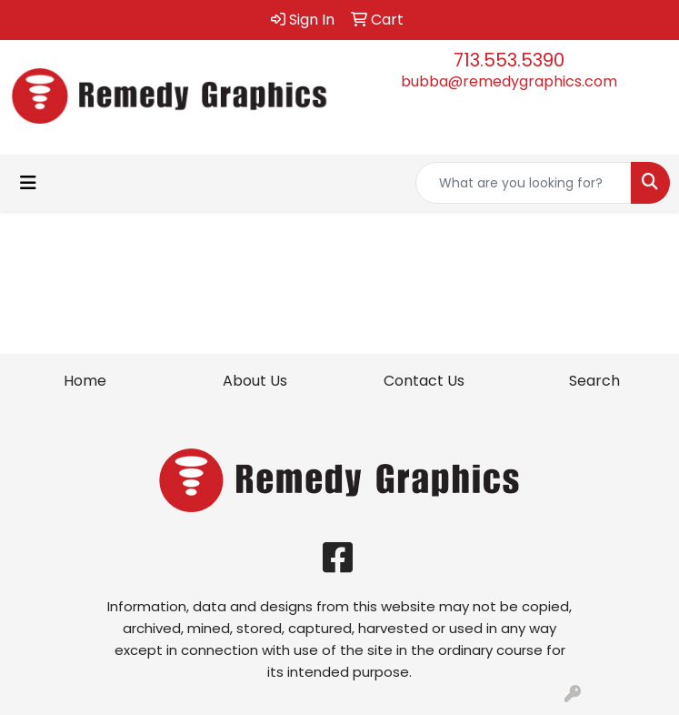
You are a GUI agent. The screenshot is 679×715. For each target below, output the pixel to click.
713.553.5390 (509, 60)
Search (594, 380)
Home (85, 380)
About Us (255, 380)
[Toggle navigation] (28, 183)
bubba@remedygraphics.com (509, 81)
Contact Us (424, 380)
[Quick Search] (523, 183)
